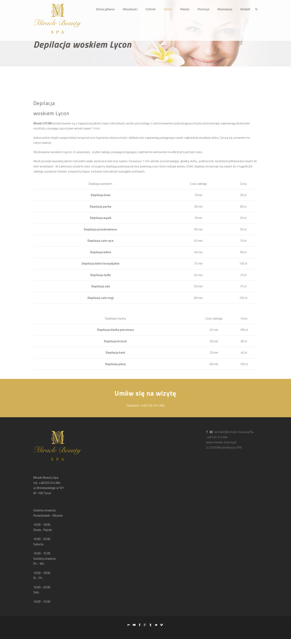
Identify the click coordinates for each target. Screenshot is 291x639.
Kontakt (245, 9)
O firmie (150, 9)
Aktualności (129, 9)
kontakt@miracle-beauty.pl (230, 432)
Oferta (167, 9)
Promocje (203, 9)
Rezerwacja (224, 9)
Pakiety (184, 9)
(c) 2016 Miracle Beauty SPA (224, 447)
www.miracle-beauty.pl (221, 442)
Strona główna (105, 9)
